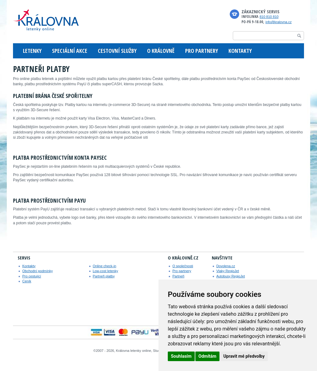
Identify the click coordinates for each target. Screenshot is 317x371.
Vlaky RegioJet (227, 271)
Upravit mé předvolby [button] (243, 356)
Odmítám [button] (207, 356)
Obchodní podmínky (37, 271)
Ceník (26, 281)
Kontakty (29, 266)
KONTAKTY (240, 50)
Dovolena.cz (225, 266)
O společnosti (182, 266)
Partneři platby (104, 276)
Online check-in (104, 266)
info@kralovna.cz (278, 22)
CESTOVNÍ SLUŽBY (117, 50)
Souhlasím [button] (181, 356)
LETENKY (32, 50)
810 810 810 (268, 17)
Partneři (178, 276)
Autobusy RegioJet (230, 276)
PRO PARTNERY (201, 50)
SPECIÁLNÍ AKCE (69, 50)
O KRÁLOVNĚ (161, 50)
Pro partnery (181, 271)
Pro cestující (31, 276)
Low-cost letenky (105, 271)
